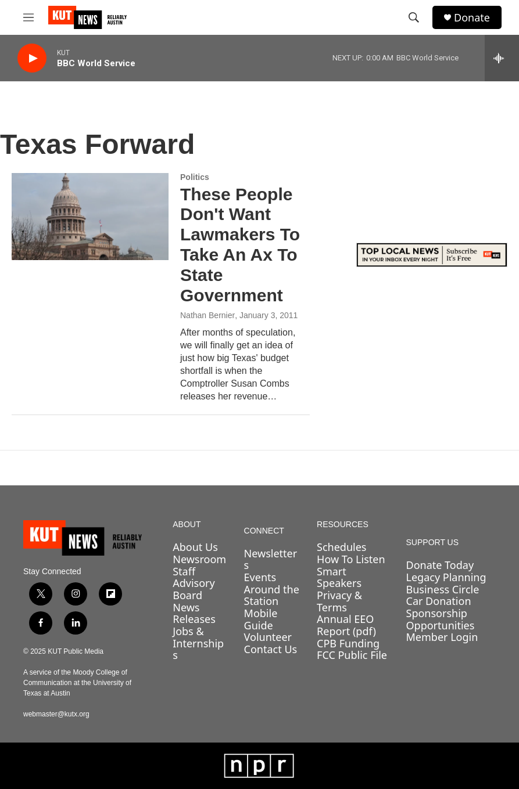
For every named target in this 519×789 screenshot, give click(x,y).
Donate (472, 18)
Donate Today (440, 565)
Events (260, 577)
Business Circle (442, 589)
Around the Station (271, 595)
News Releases (194, 613)
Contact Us (271, 649)
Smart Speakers (339, 577)
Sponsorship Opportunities (440, 619)
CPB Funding (348, 643)
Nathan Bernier (207, 315)
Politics (194, 177)
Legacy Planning (446, 577)
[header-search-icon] (414, 17)
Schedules (341, 547)
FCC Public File (352, 655)
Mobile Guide (261, 619)
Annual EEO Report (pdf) (346, 625)
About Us (195, 547)
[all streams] (502, 58)
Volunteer (268, 637)
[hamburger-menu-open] (28, 17)
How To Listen (351, 559)
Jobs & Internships (198, 643)
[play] (32, 58)
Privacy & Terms (339, 601)
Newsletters (271, 559)
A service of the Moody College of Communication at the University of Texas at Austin (77, 682)
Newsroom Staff (199, 565)
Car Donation (438, 601)
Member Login (442, 637)
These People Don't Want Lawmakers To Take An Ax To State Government (240, 245)
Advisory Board (194, 589)
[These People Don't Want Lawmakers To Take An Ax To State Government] (90, 216)
